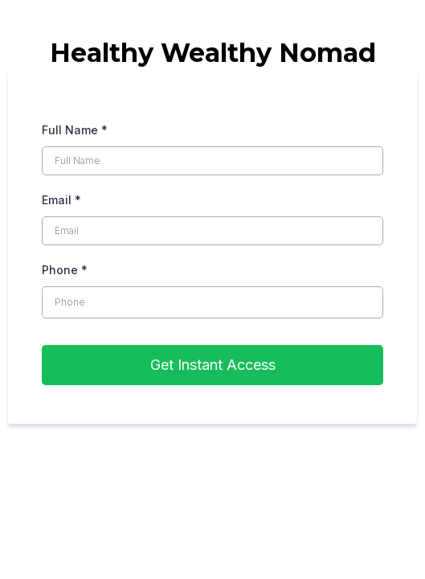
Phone (65, 270)
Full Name (75, 130)
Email (61, 200)
